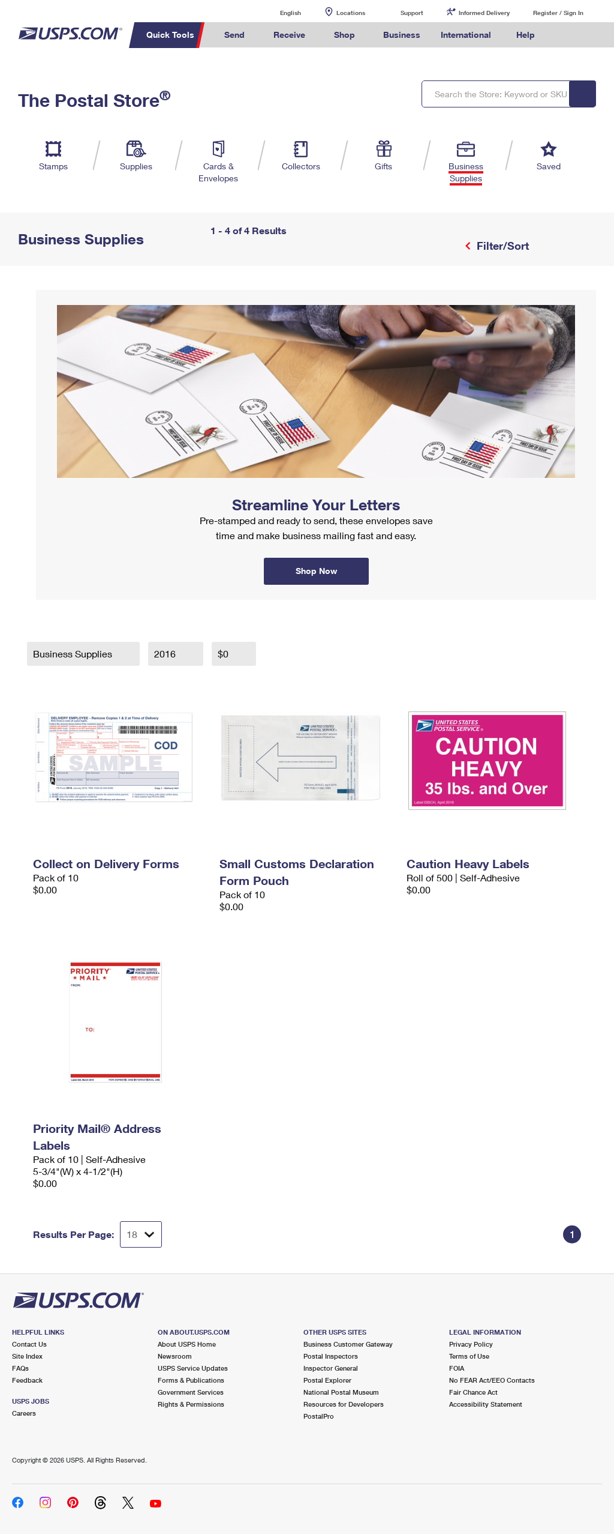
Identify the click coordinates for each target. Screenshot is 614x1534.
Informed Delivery (484, 12)
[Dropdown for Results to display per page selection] (141, 1234)
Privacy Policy (471, 1344)
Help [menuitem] (525, 34)
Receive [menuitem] (289, 34)
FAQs (20, 1368)
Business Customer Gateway (348, 1344)
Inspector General (330, 1368)
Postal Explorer (327, 1380)
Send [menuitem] (234, 34)
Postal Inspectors (330, 1356)
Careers (24, 1413)
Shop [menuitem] (344, 34)
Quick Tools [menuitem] (170, 34)
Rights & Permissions (191, 1404)
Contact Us (29, 1344)
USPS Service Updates (193, 1368)
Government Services (191, 1392)
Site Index (27, 1356)
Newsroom (175, 1356)
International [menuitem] (466, 34)
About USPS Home (187, 1344)
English (278, 12)
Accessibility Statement (485, 1404)
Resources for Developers (343, 1404)
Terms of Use (469, 1356)
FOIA (456, 1368)
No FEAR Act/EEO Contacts (492, 1380)
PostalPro (318, 1416)
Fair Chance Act (473, 1392)
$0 (224, 653)
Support (412, 12)
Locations (350, 12)
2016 (166, 653)
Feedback (27, 1380)
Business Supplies (74, 653)
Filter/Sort (501, 245)
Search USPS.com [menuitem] (565, 35)
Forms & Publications (191, 1380)
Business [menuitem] (401, 34)
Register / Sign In (558, 12)
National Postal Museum (341, 1392)
